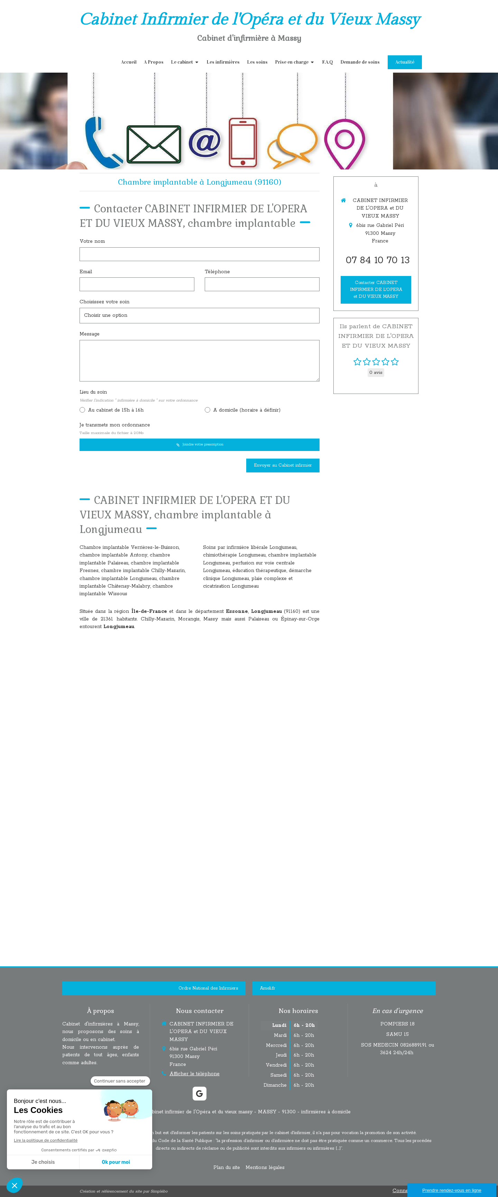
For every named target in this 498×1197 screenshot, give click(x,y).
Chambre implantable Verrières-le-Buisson (129, 547)
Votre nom (92, 241)
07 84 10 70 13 (378, 260)
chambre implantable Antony (113, 555)
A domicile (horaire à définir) (245, 410)
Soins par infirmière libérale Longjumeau (249, 547)
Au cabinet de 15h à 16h (115, 410)
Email (86, 272)
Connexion (405, 1191)
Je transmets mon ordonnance (115, 429)
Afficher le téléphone (194, 1074)
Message (90, 334)
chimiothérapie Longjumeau (234, 555)
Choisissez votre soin (104, 302)
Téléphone (217, 272)
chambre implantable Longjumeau (118, 579)
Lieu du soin (138, 396)
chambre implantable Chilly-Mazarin (143, 571)
